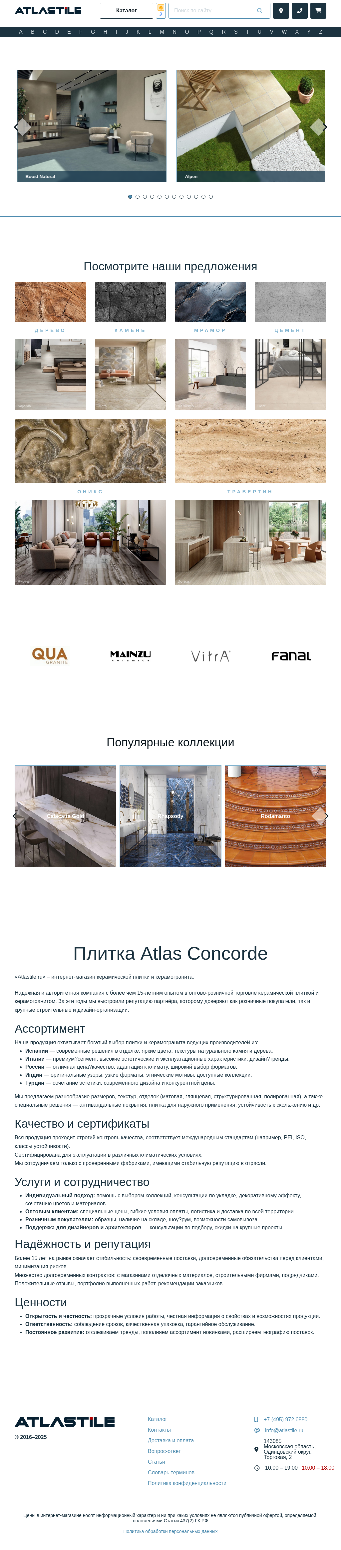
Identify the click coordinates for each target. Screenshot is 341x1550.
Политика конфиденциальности (187, 1483)
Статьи (156, 1462)
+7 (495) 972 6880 (285, 1419)
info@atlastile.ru (284, 1430)
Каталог (157, 1419)
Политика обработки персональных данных (170, 1531)
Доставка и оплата (171, 1440)
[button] (130, 197)
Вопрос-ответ (164, 1451)
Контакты (159, 1430)
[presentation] (22, 127)
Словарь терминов (171, 1472)
